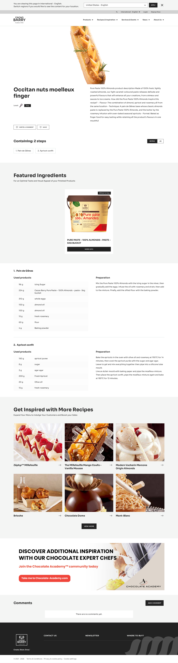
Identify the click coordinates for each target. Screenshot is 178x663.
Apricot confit (46, 151)
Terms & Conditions (34, 659)
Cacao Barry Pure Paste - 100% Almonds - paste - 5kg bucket (60, 291)
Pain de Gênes (24, 151)
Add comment (154, 603)
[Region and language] (116, 5)
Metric (152, 141)
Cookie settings (70, 659)
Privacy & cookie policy (53, 659)
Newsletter (92, 636)
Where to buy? (135, 636)
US (160, 141)
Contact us (50, 636)
